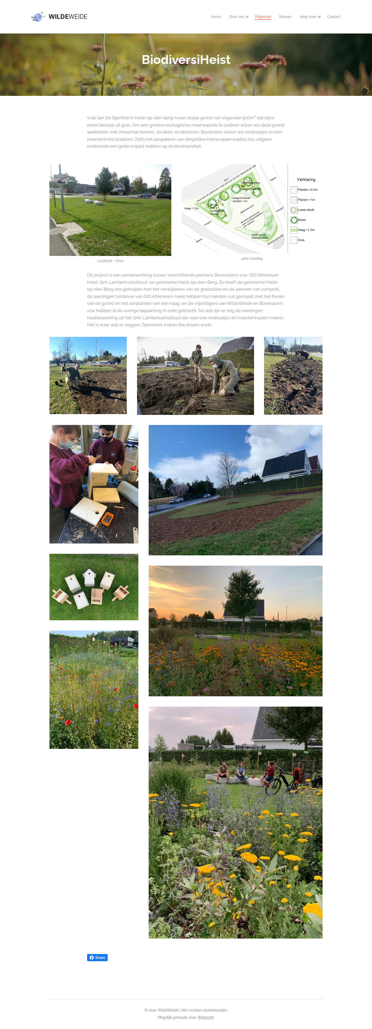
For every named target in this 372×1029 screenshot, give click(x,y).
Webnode (206, 1017)
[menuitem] (210, 16)
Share (97, 958)
